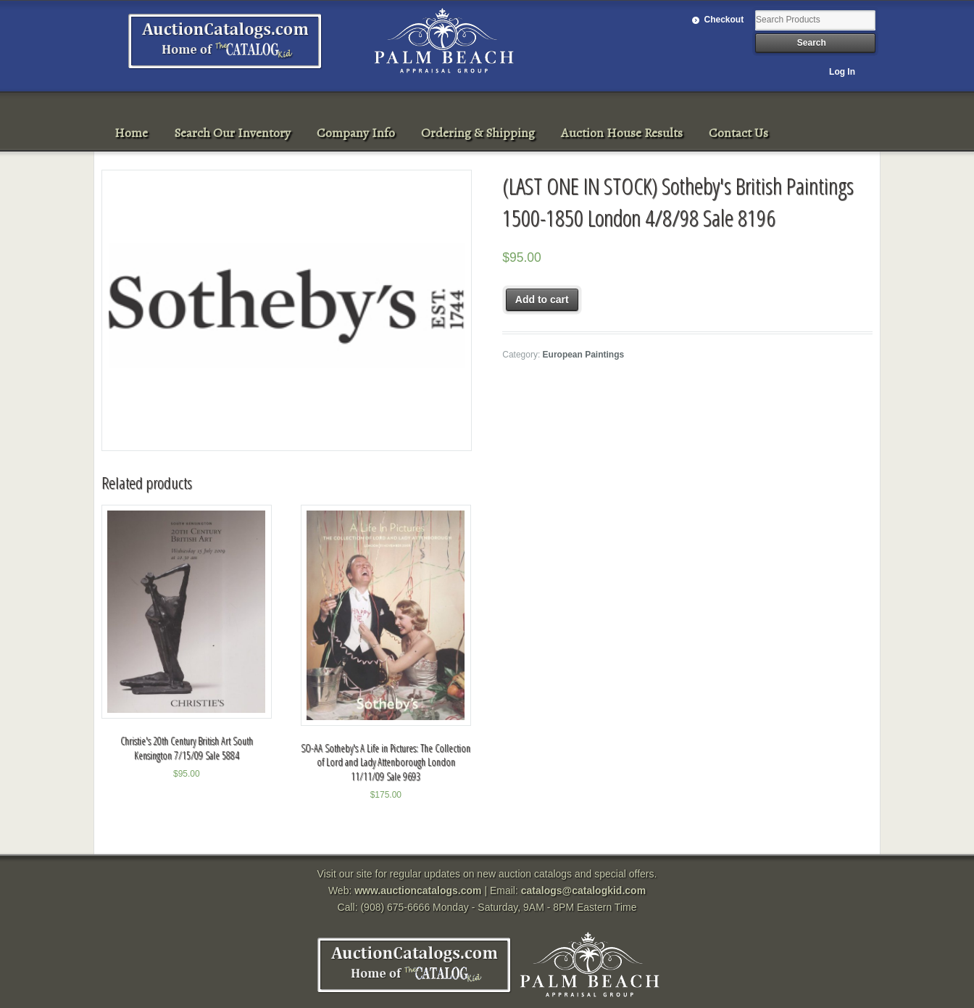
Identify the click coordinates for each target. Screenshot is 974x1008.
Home (131, 132)
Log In (842, 72)
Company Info (356, 132)
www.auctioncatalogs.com (417, 890)
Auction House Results (622, 132)
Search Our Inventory (232, 132)
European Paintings (584, 355)
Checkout (724, 20)
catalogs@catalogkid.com (583, 890)
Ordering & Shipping (478, 132)
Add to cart (542, 299)
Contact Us (738, 132)
